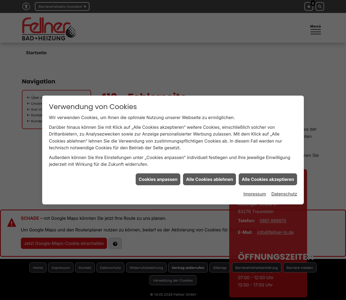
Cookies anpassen (158, 175)
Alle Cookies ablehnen (209, 175)
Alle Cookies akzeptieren (268, 175)
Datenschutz (284, 190)
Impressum (254, 190)
